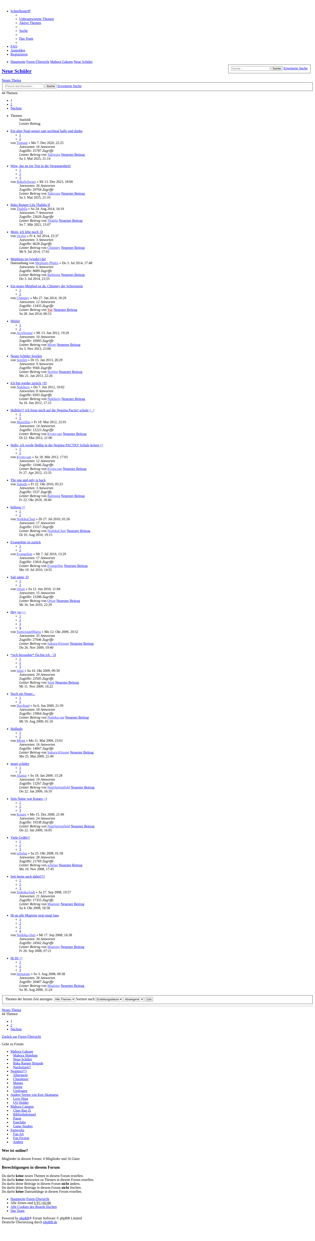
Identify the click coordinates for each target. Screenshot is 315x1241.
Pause (17, 1118)
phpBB (24, 1218)
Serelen (22, 360)
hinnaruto (23, 974)
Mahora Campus (22, 1106)
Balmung (53, 275)
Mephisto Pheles (46, 263)
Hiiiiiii (15, 321)
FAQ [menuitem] (13, 46)
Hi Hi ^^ (16, 958)
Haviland (23, 705)
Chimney (53, 248)
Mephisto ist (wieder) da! (28, 259)
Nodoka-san (55, 717)
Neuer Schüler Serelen (26, 356)
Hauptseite (17, 1199)
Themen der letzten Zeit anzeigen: (40, 999)
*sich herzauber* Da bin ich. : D (33, 655)
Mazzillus (23, 422)
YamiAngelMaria (28, 632)
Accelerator (24, 333)
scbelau (22, 853)
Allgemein (20, 1075)
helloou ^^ (17, 507)
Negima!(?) (18, 1071)
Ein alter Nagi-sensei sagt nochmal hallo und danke (46, 131)
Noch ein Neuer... (22, 694)
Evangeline (24, 554)
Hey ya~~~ (18, 612)
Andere (18, 1142)
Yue (50, 310)
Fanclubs (19, 1122)
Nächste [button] (16, 108)
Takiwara (53, 154)
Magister (53, 904)
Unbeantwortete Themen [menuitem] (36, 19)
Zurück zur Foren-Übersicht (21, 1036)
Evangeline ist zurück (25, 542)
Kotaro (21, 814)
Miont (51, 345)
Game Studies (23, 1126)
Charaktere (20, 1079)
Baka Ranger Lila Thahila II (30, 205)
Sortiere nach (99, 999)
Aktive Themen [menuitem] (30, 23)
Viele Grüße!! (20, 837)
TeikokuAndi (26, 892)
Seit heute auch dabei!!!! (27, 876)
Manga (18, 1083)
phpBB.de (50, 1222)
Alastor (21, 775)
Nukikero (23, 387)
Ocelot (21, 236)
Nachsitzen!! (22, 1067)
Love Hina (20, 1099)
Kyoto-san (54, 434)
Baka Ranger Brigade (28, 1063)
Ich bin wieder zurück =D (28, 383)
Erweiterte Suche (296, 68)
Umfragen (20, 1091)
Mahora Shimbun (25, 1055)
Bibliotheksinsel (24, 1114)
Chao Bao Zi (22, 1110)
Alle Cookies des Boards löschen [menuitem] (33, 1207)
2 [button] (11, 104)
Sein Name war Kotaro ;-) (28, 799)
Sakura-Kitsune (58, 643)
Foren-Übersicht (37, 1199)
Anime (18, 1087)
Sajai (20, 670)
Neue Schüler (17, 71)
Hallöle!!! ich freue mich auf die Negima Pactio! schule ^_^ (52, 410)
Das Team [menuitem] (26, 38)
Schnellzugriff (20, 11)
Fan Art (18, 1134)
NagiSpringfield (58, 787)
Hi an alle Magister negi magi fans (34, 915)
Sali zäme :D (19, 577)
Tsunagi (22, 143)
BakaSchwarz (26, 182)
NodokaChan (26, 519)
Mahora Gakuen (21, 1051)
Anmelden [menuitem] (17, 50)
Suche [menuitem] (23, 31)
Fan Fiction (21, 1138)
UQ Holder (21, 1102)
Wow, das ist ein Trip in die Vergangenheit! (40, 166)
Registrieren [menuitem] (19, 54)
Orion (21, 589)
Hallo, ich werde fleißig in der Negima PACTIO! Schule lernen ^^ (56, 445)
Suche (277, 68)
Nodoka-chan (26, 935)
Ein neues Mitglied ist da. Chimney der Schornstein (46, 286)
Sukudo (22, 484)
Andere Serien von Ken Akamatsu (34, 1095)
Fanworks (17, 1130)
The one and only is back (28, 480)
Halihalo (16, 729)
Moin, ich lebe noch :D (26, 232)
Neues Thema (11, 80)
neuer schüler (19, 764)
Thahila (22, 209)
